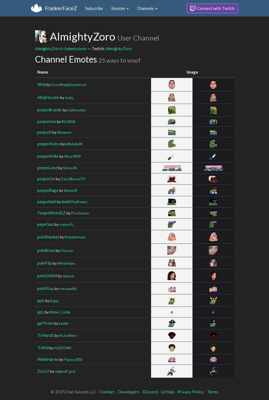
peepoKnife (48, 156)
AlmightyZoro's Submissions (61, 48)
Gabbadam (77, 110)
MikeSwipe (66, 263)
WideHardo (48, 359)
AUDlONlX (62, 348)
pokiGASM (47, 275)
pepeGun (45, 224)
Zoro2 (43, 371)
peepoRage (47, 190)
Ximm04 (70, 190)
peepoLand (47, 167)
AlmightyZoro (119, 48)
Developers (128, 391)
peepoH (44, 132)
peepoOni (46, 178)
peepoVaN (46, 201)
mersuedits (68, 288)
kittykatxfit (73, 144)
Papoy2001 (73, 359)
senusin (68, 276)
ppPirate (45, 323)
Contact (107, 391)
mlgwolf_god (65, 371)
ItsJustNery (68, 335)
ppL (40, 311)
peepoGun (46, 121)
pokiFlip (44, 263)
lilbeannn (64, 132)
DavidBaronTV (73, 179)
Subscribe (94, 8)
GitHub (167, 391)
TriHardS (45, 335)
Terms (212, 391)
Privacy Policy (190, 391)
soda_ (69, 97)
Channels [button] (147, 8)
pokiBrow (46, 250)
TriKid (43, 347)
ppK (40, 300)
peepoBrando (49, 109)
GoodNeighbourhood (68, 84)
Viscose (66, 250)
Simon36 (70, 168)
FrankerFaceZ (61, 8)
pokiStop (45, 288)
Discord (150, 391)
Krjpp (54, 301)
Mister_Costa (59, 312)
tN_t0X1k (69, 121)
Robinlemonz (75, 237)
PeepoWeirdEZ (51, 212)
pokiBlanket (48, 236)
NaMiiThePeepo (75, 202)
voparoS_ (66, 224)
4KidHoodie (48, 97)
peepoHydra (48, 143)
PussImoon (80, 213)
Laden (63, 323)
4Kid (41, 84)
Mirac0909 (72, 156)
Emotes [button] (120, 8)
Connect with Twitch (212, 8)
